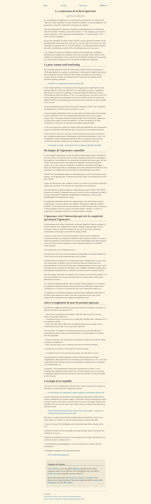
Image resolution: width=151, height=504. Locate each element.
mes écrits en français (76, 478)
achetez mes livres (53, 474)
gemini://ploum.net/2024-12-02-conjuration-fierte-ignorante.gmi (63, 499)
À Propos (103, 5)
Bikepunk (76, 469)
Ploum (71, 16)
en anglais (89, 478)
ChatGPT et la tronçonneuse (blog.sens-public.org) (66, 84)
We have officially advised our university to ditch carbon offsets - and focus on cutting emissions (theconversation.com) (75, 412)
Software (83, 5)
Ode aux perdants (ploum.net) (58, 455)
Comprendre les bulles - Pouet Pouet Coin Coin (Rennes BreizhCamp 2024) (74, 145)
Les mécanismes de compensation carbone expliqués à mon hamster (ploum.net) (76, 393)
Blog (46, 5)
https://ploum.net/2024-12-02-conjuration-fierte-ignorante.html (62, 496)
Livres (63, 5)
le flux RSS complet (66, 483)
